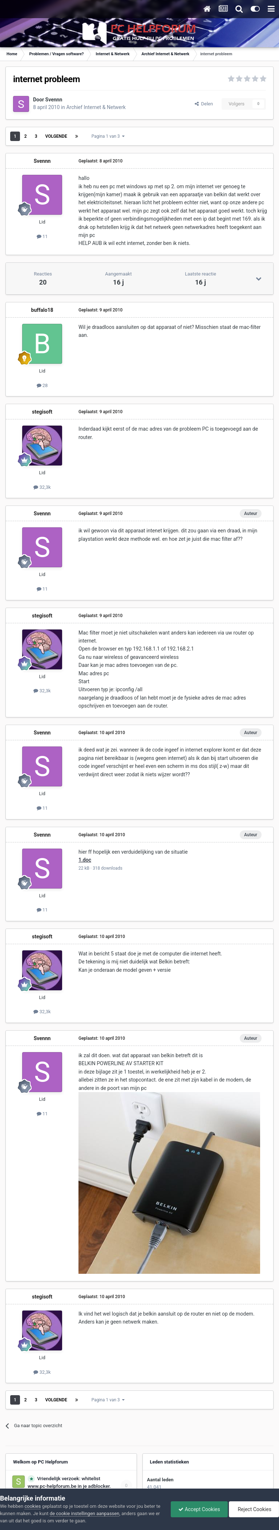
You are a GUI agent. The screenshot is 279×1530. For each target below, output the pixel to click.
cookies (32, 1506)
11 (42, 236)
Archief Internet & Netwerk (95, 107)
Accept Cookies (199, 1509)
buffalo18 (42, 310)
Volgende (56, 136)
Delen (204, 103)
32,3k (41, 487)
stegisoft (42, 412)
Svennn (53, 99)
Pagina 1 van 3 (108, 136)
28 (42, 385)
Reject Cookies (253, 1509)
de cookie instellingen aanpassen (85, 1513)
